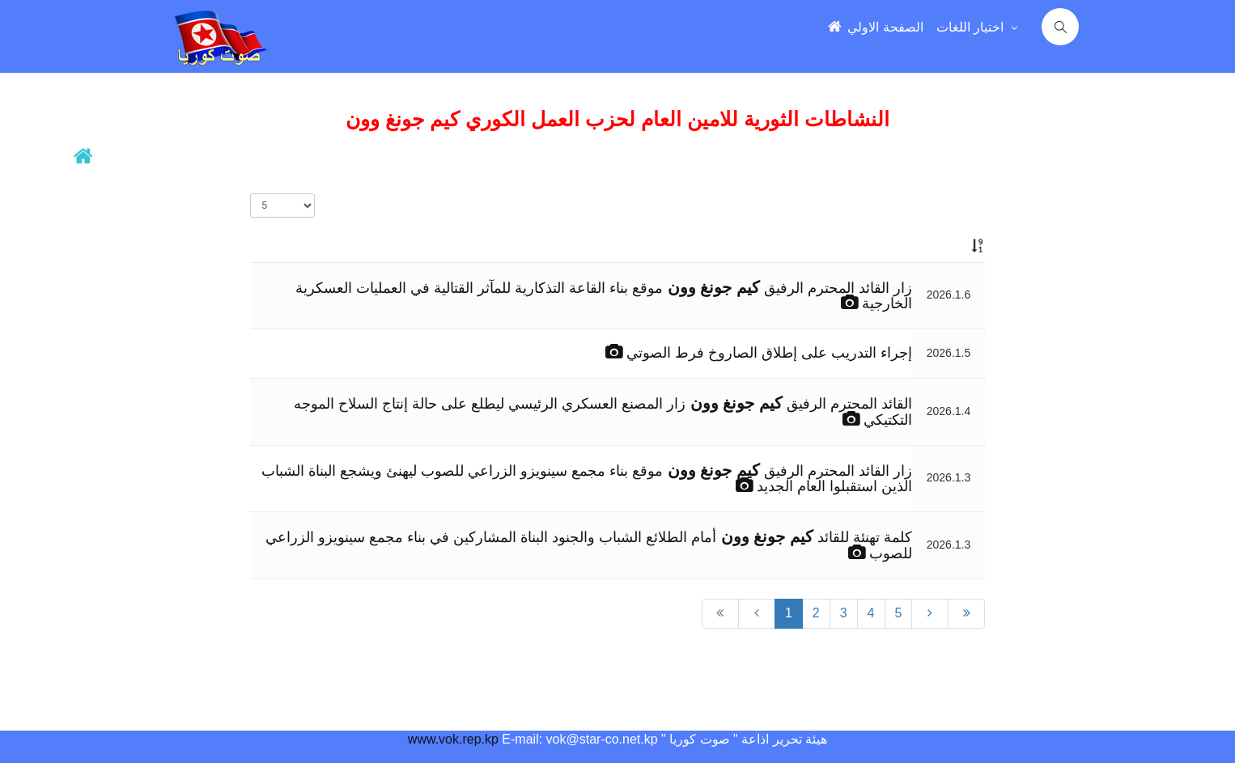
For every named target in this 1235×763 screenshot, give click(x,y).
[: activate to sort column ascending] (949, 246)
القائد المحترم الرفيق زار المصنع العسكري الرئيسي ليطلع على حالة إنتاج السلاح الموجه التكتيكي (602, 412)
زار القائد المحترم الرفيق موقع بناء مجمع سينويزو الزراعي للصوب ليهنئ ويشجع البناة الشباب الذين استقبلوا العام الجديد (586, 479)
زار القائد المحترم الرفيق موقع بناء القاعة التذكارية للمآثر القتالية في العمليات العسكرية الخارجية (603, 296)
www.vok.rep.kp (453, 739)
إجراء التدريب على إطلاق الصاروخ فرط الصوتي (767, 353)
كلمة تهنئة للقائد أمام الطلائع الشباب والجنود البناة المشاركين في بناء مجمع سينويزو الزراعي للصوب (588, 545)
